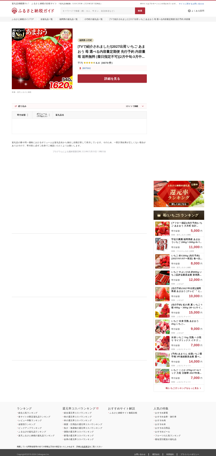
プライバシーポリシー (190, 454)
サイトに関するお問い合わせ (191, 3)
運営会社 (156, 454)
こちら (101, 383)
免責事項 (85, 446)
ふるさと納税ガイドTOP (23, 19)
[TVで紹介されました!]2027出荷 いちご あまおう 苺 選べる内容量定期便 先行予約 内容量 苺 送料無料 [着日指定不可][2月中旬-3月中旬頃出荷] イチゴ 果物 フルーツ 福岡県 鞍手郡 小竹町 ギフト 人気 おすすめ (111, 56)
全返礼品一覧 (46, 19)
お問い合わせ (139, 454)
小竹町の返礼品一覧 (93, 19)
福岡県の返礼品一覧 (68, 19)
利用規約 (170, 454)
